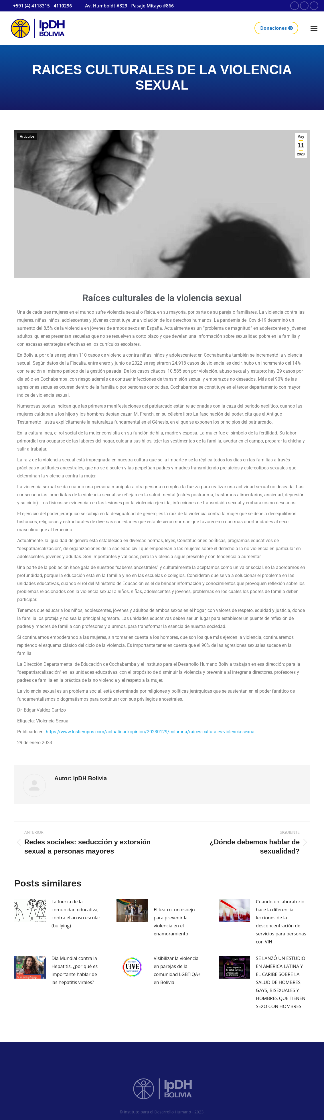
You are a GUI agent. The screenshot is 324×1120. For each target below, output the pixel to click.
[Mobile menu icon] (314, 28)
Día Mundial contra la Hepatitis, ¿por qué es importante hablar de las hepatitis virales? (75, 970)
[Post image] (30, 910)
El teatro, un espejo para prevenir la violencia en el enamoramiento (174, 921)
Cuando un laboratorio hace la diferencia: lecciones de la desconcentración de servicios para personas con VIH (281, 921)
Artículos (27, 137)
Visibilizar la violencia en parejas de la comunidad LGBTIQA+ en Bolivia (177, 970)
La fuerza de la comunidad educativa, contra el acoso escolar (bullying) (76, 913)
